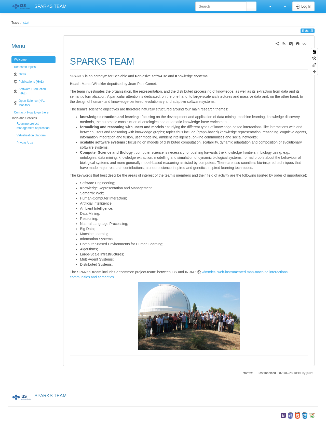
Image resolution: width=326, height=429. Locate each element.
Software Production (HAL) (32, 91)
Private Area (25, 143)
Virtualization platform (31, 135)
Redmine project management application (33, 126)
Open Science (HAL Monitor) (32, 103)
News (22, 74)
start (26, 22)
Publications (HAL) (31, 81)
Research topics (25, 67)
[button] (267, 6)
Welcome (20, 59)
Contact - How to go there (31, 112)
